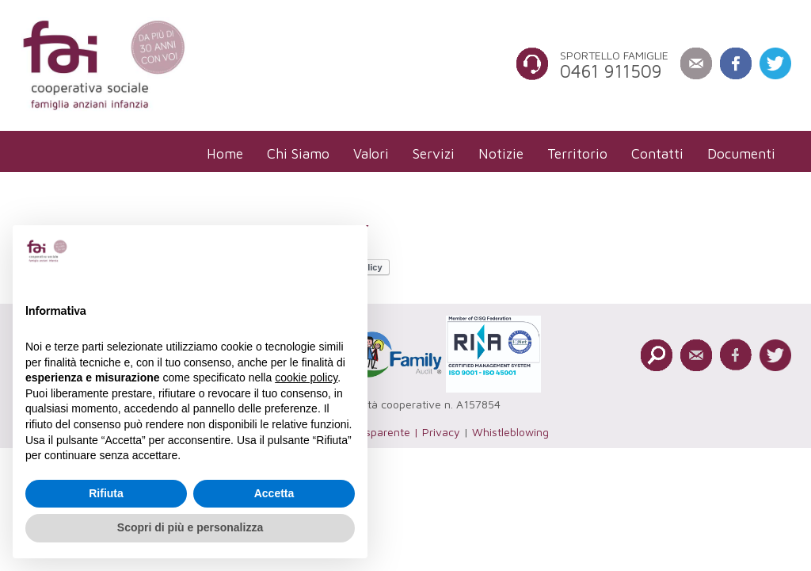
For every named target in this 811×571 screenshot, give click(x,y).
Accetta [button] (274, 493)
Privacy (441, 432)
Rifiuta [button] (106, 493)
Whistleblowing (510, 432)
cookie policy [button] (306, 377)
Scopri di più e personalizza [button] (190, 527)
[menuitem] (225, 153)
